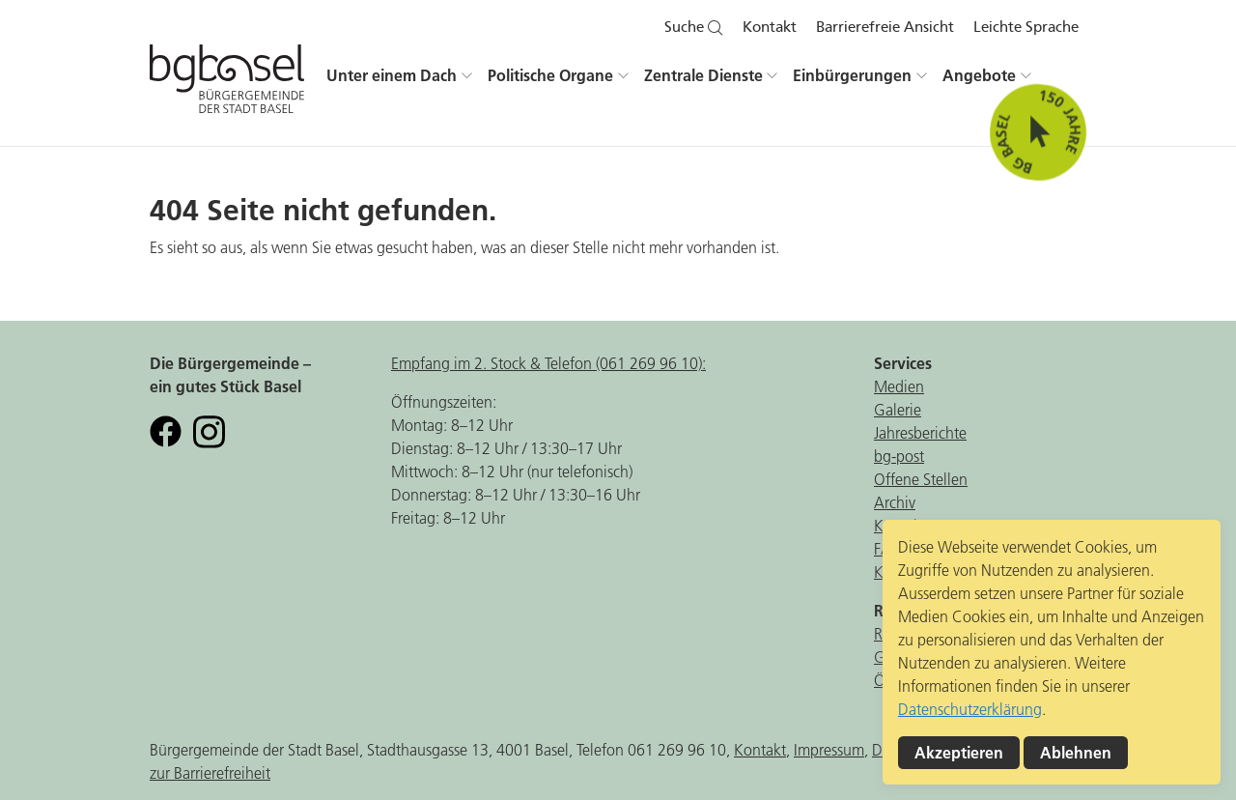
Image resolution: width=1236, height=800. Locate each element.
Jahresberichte (920, 433)
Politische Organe (550, 75)
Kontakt (770, 27)
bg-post (899, 456)
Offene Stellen (921, 479)
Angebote (979, 75)
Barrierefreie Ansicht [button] (885, 27)
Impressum (829, 749)
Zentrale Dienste (703, 75)
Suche (693, 27)
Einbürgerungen (852, 75)
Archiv (894, 502)
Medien (899, 386)
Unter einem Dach (391, 75)
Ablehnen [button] (1075, 752)
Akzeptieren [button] (958, 752)
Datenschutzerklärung (970, 709)
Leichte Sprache (1026, 27)
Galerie (897, 409)
